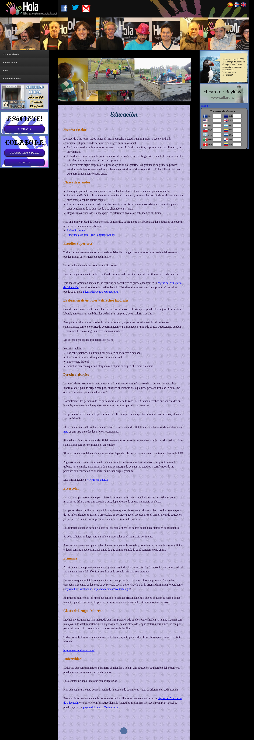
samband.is (85, 588)
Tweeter (204, 105)
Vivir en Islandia (11, 54)
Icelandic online (76, 230)
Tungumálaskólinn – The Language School (91, 234)
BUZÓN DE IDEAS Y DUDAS (24, 152)
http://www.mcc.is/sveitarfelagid (111, 588)
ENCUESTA (24, 162)
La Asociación (10, 62)
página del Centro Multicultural (101, 291)
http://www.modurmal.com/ (79, 650)
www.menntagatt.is (97, 479)
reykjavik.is (71, 588)
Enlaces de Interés (12, 78)
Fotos (5, 70)
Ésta (65, 431)
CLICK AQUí (24, 129)
